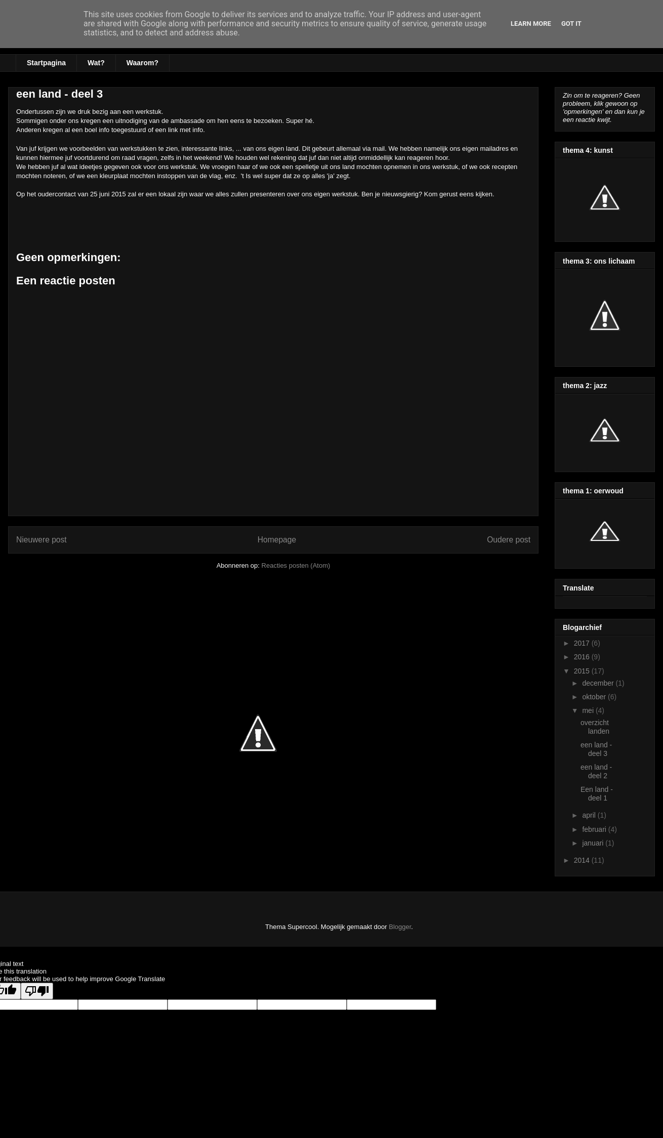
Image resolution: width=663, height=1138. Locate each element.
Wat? (96, 63)
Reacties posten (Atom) (296, 565)
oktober (595, 697)
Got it (571, 23)
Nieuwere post (41, 539)
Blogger (400, 927)
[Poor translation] (37, 991)
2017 (583, 643)
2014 (583, 860)
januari (593, 843)
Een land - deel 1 (597, 793)
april (589, 815)
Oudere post (508, 539)
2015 (583, 671)
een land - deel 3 (596, 749)
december (598, 683)
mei (588, 710)
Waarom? (142, 63)
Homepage (277, 539)
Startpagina (46, 63)
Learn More (531, 23)
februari (595, 829)
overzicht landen (595, 727)
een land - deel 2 (596, 771)
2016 (583, 657)
